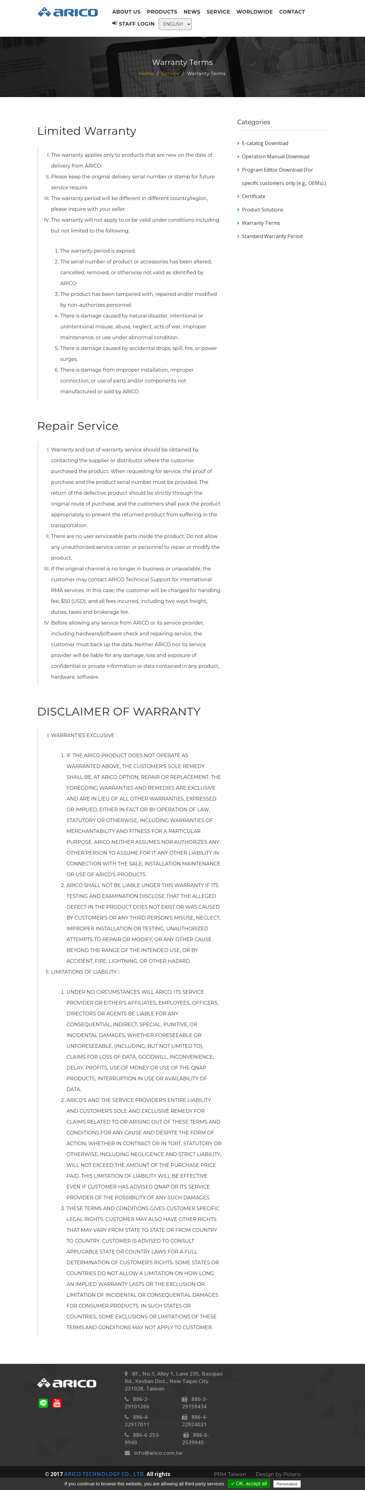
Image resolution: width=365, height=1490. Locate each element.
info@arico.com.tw (158, 1452)
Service (218, 12)
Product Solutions (262, 209)
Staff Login (133, 24)
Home (146, 73)
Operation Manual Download (275, 156)
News (192, 12)
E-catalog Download (265, 143)
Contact (292, 12)
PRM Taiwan (230, 1474)
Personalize (287, 1484)
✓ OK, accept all (249, 1483)
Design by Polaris (278, 1474)
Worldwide (254, 12)
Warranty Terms (261, 223)
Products (162, 12)
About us (126, 12)
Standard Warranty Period (272, 236)
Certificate (253, 196)
